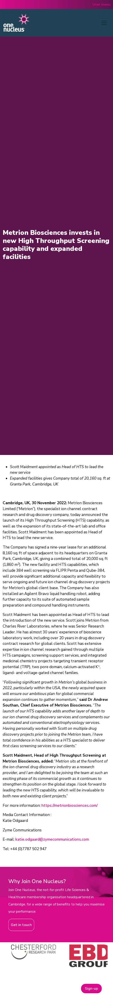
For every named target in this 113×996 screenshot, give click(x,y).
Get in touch (21, 924)
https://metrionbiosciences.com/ (69, 805)
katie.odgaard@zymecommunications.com (52, 839)
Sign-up (91, 988)
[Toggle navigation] (104, 22)
